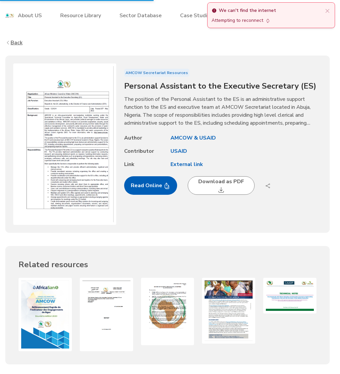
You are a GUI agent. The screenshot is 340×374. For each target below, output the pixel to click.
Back (14, 42)
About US (30, 15)
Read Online (150, 185)
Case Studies (196, 15)
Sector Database (141, 15)
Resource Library (80, 15)
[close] (327, 10)
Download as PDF (221, 185)
